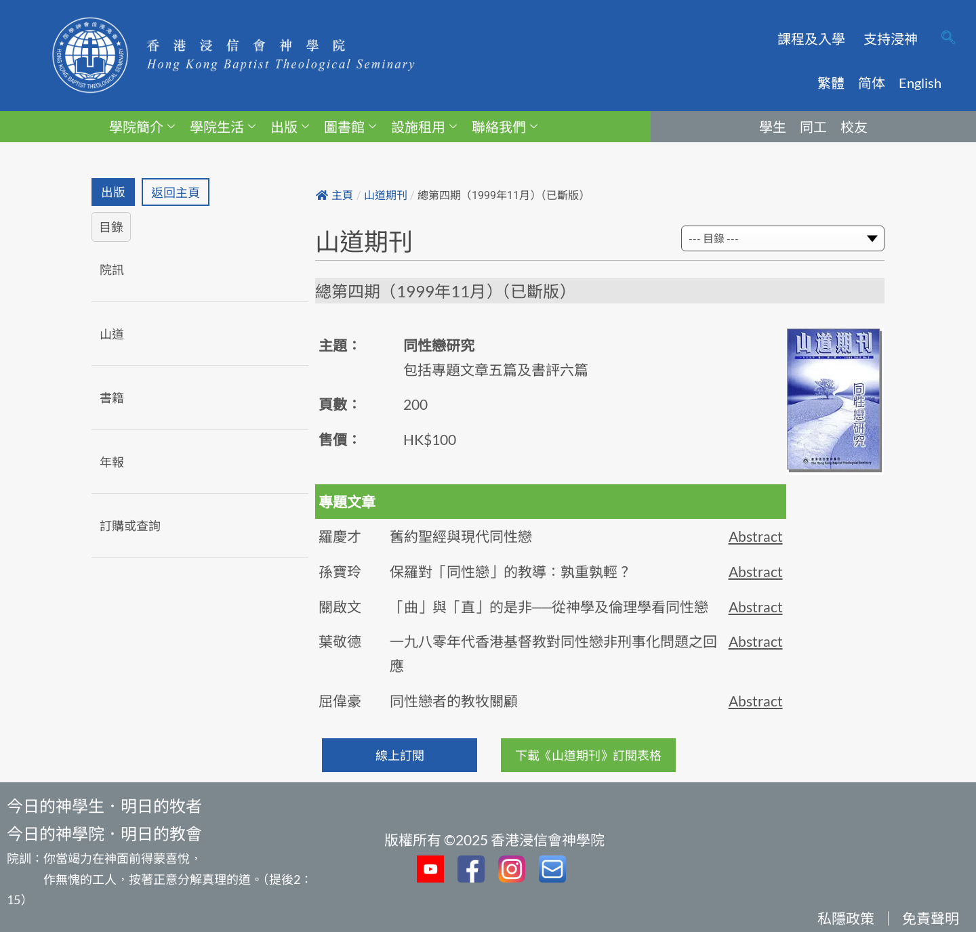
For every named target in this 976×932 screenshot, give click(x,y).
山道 (112, 333)
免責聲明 (930, 918)
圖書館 (350, 127)
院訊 (112, 269)
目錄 (111, 227)
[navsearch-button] (948, 38)
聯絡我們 (504, 127)
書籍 (112, 398)
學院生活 (223, 127)
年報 (112, 461)
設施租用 (424, 127)
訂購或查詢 (130, 526)
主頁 (334, 195)
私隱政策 (845, 918)
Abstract (756, 536)
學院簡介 (142, 127)
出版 (289, 127)
